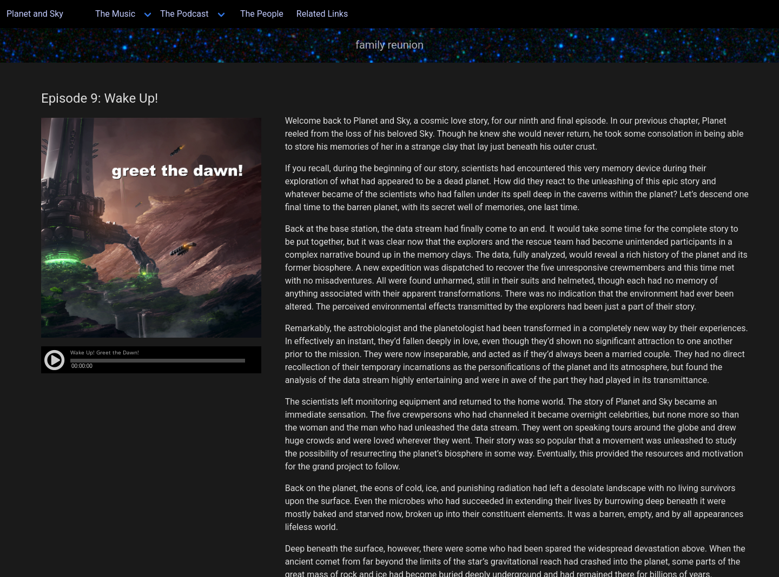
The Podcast (184, 14)
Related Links (322, 14)
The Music (115, 14)
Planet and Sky (41, 14)
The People (261, 14)
